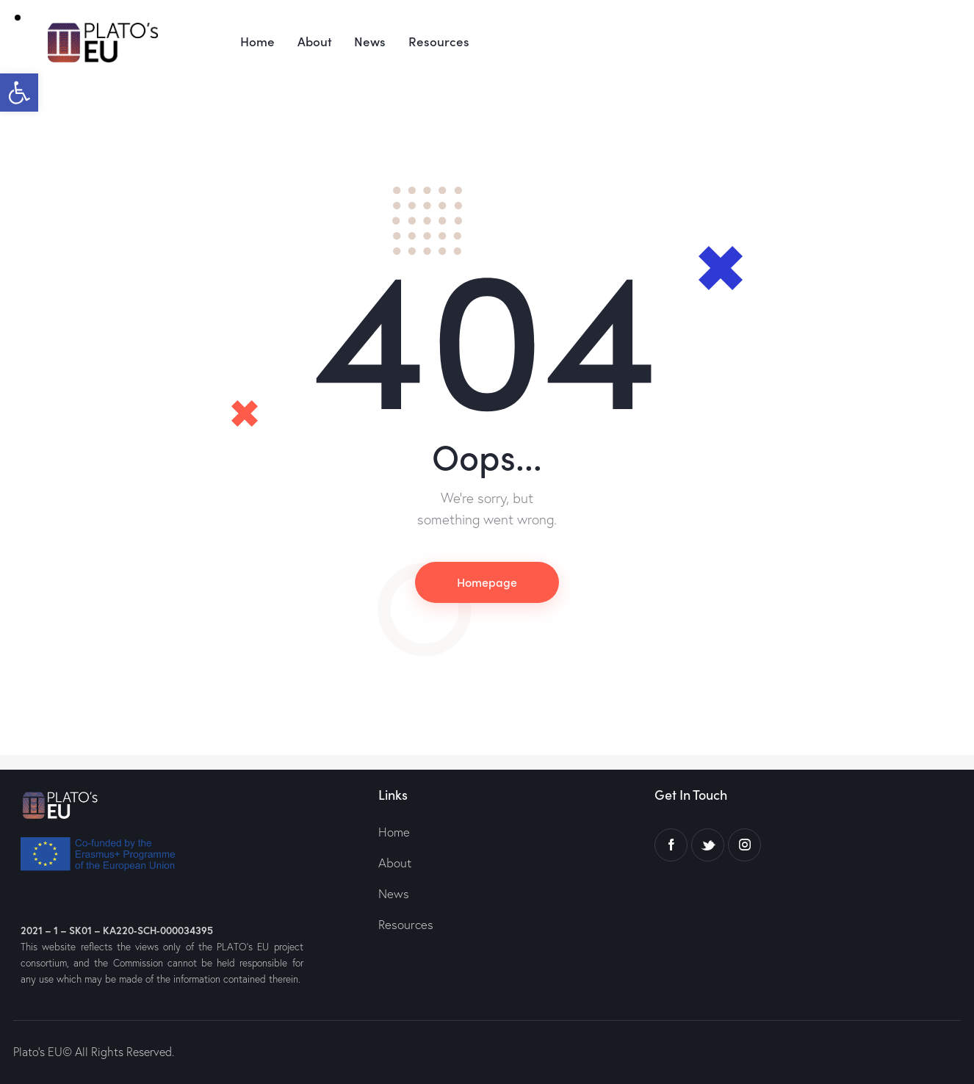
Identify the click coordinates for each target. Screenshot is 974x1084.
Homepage (487, 582)
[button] (19, 92)
